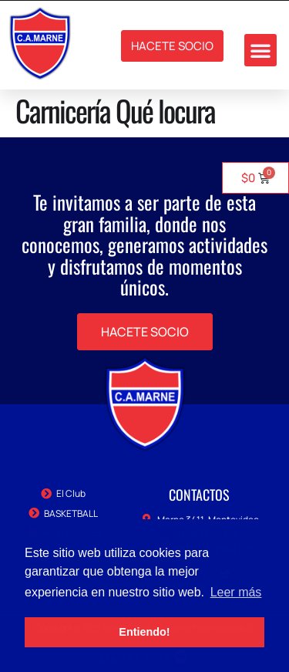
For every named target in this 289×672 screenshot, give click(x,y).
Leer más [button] (236, 592)
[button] (260, 50)
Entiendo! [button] (144, 632)
